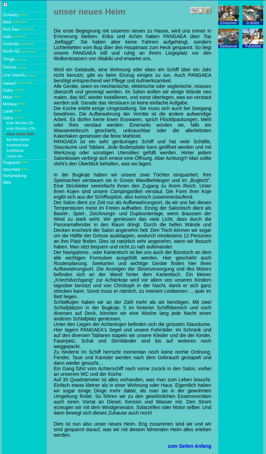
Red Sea (11, 29)
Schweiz (10, 14)
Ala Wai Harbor (17, 140)
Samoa (9, 67)
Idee (7, 182)
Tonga (8, 59)
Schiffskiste (15, 151)
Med (7, 22)
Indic (7, 36)
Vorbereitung (14, 175)
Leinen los (14, 156)
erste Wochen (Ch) (20, 128)
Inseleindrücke (17, 145)
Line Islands (14, 75)
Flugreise (11, 162)
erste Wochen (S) (19, 123)
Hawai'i (9, 83)
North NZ (11, 51)
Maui (7, 97)
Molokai (10, 104)
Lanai (8, 111)
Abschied (11, 169)
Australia (11, 44)
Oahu (8, 90)
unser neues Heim (20, 134)
